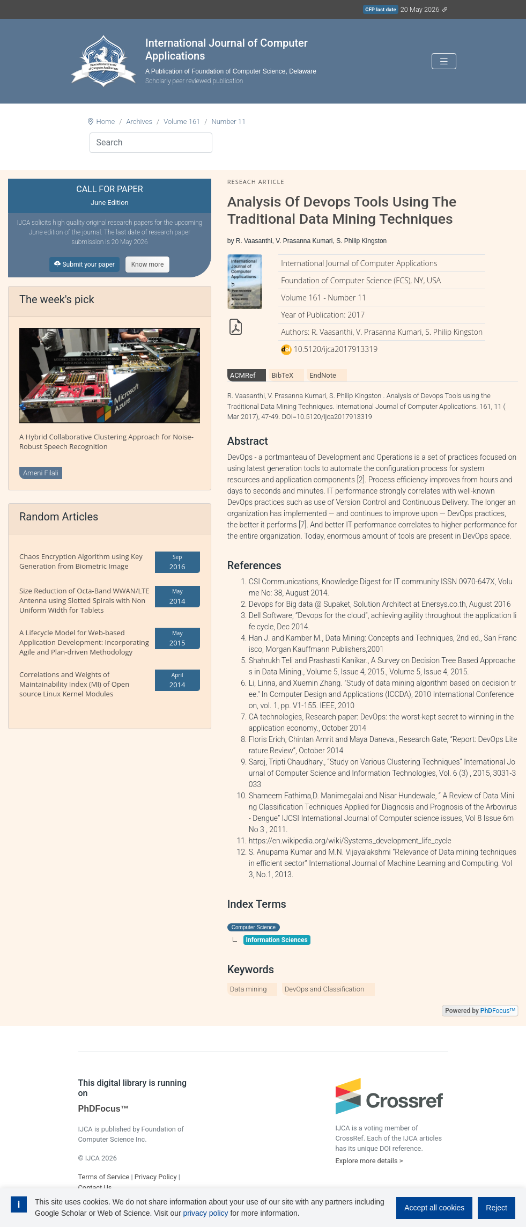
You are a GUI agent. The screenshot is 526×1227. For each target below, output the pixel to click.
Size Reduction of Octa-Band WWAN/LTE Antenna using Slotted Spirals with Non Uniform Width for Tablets (84, 600)
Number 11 (228, 121)
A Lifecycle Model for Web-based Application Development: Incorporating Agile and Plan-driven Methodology (84, 642)
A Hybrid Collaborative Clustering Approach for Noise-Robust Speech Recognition (106, 441)
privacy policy (205, 1213)
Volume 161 (182, 121)
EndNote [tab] (322, 375)
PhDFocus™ (103, 1108)
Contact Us (95, 1188)
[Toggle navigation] (444, 61)
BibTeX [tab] (282, 375)
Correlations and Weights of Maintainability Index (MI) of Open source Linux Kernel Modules (74, 684)
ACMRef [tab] (243, 375)
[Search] (151, 143)
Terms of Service (104, 1177)
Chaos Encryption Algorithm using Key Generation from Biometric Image (81, 561)
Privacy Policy (156, 1177)
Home (106, 121)
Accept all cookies (434, 1207)
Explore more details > (369, 1161)
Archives (139, 121)
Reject (496, 1207)
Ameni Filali (40, 473)
